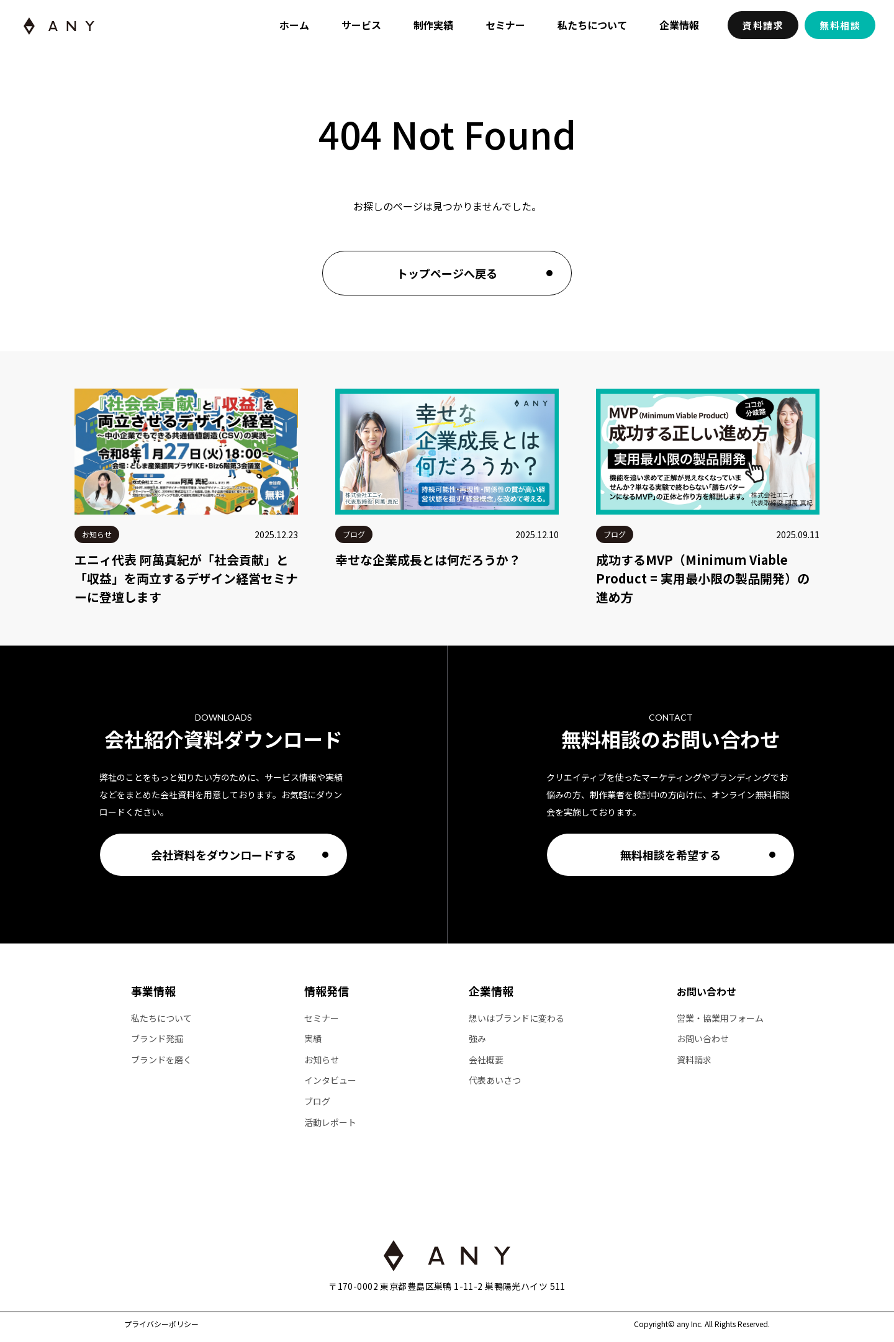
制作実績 (433, 24)
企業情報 (679, 24)
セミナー (505, 24)
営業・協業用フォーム (720, 1018)
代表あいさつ (495, 1080)
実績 (313, 1039)
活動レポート (330, 1122)
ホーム (294, 24)
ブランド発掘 (157, 1039)
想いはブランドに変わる (516, 1018)
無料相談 (840, 25)
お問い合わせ (706, 991)
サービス (361, 24)
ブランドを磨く (161, 1060)
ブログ (317, 1101)
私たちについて (592, 24)
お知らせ (321, 1060)
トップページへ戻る (447, 273)
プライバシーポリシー (161, 1324)
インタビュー (330, 1080)
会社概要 (486, 1060)
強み (477, 1039)
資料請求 (763, 25)
